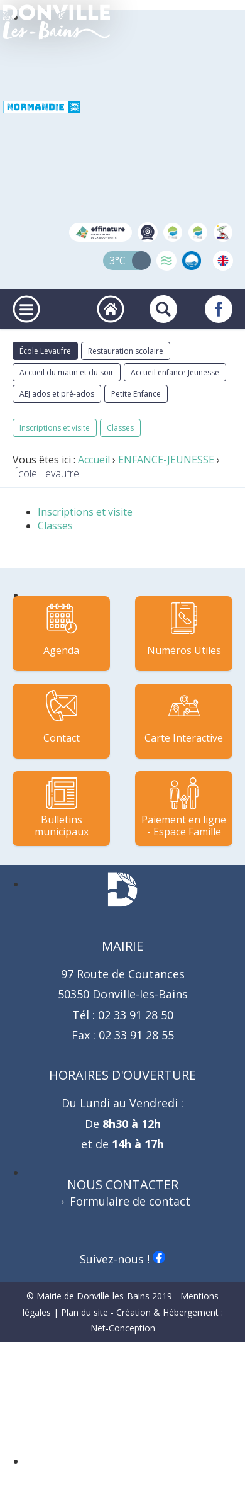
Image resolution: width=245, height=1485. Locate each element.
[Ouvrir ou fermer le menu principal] (26, 309)
